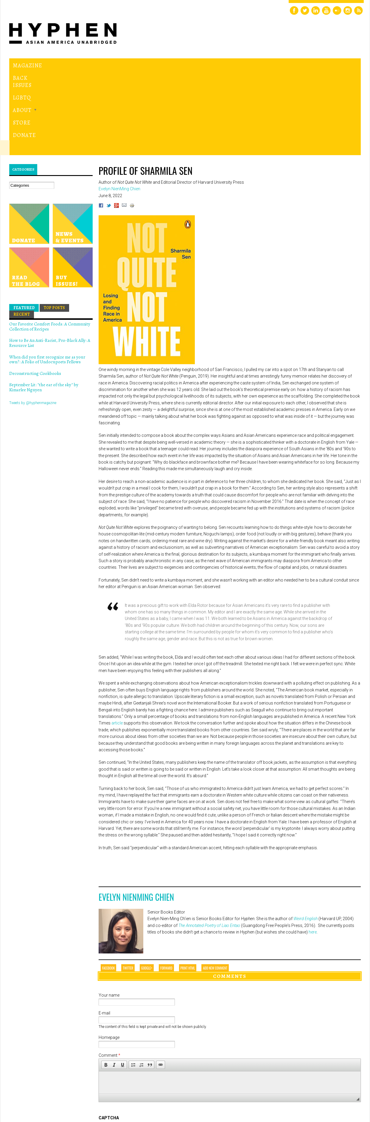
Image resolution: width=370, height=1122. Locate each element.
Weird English (305, 836)
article (117, 641)
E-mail (104, 931)
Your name (109, 913)
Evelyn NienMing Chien (136, 815)
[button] (106, 983)
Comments (229, 893)
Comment (109, 973)
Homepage (109, 955)
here (313, 850)
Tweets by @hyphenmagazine (32, 321)
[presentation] (144, 1057)
